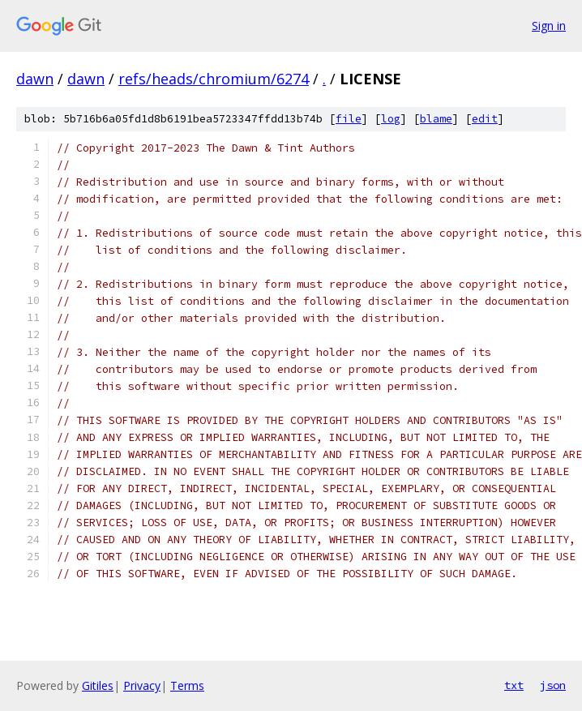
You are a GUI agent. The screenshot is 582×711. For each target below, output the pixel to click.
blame (436, 119)
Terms (187, 685)
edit (485, 119)
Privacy (141, 685)
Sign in (549, 25)
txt (514, 685)
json (553, 685)
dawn (34, 78)
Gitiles (97, 685)
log (390, 119)
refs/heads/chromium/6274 (213, 78)
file (349, 119)
